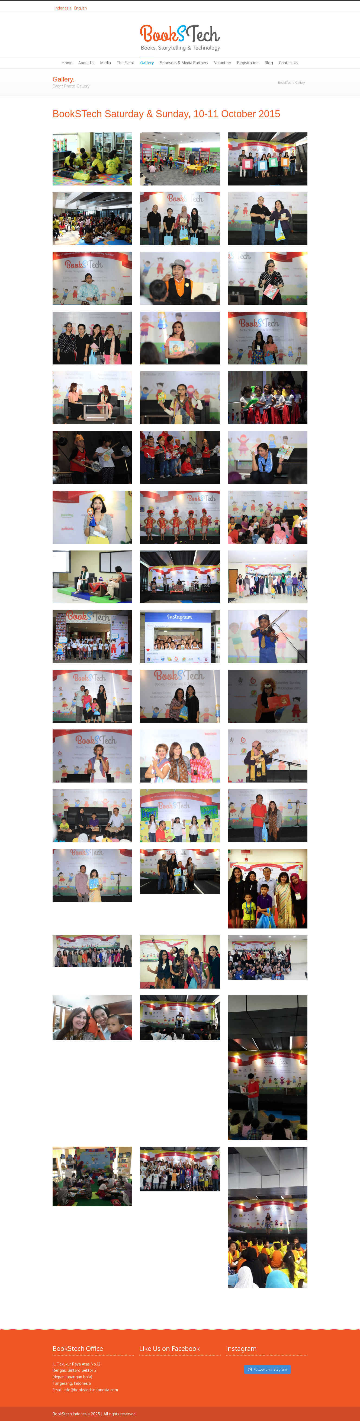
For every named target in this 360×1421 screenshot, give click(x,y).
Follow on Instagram (267, 1369)
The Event (125, 62)
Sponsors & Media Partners (184, 62)
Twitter (280, 6)
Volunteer (222, 62)
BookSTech (285, 82)
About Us (86, 62)
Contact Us (288, 62)
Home (67, 62)
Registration (248, 62)
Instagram (302, 6)
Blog (269, 62)
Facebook (291, 6)
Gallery (147, 62)
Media (105, 62)
